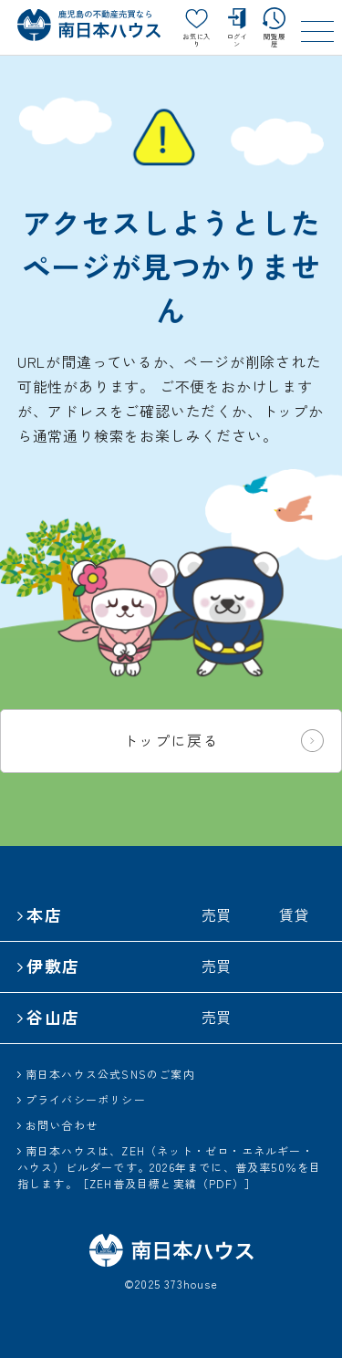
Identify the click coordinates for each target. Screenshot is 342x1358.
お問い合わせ (62, 1125)
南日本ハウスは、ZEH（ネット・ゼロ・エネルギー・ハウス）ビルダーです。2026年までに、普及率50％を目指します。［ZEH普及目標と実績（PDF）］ (169, 1167)
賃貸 (294, 914)
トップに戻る (224, 740)
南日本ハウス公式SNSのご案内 (110, 1073)
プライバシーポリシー (86, 1099)
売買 (217, 914)
